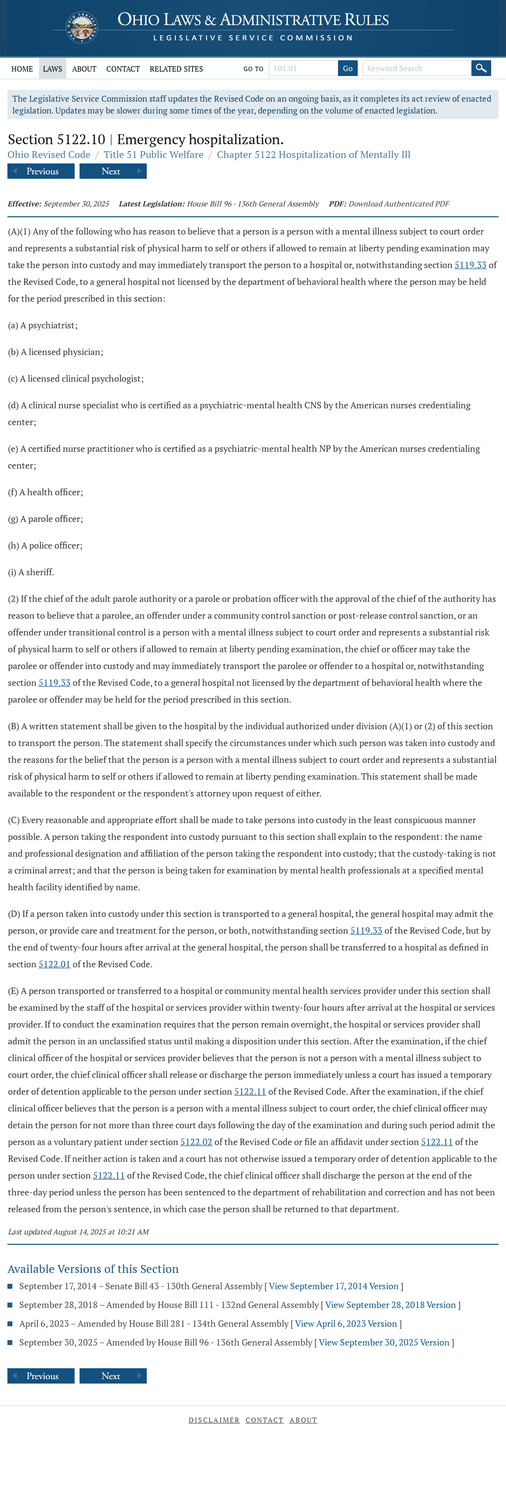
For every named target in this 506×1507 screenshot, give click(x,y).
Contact (123, 69)
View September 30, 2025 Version (384, 1342)
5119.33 (471, 265)
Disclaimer (214, 1420)
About (84, 69)
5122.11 (250, 1091)
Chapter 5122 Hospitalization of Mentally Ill (314, 154)
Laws (52, 69)
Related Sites (176, 69)
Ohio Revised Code (48, 154)
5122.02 (196, 1142)
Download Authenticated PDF (398, 203)
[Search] (481, 68)
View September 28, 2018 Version (390, 1304)
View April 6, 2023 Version (346, 1323)
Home (22, 69)
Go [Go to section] (348, 68)
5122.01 (55, 964)
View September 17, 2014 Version (334, 1286)
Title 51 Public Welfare (154, 154)
